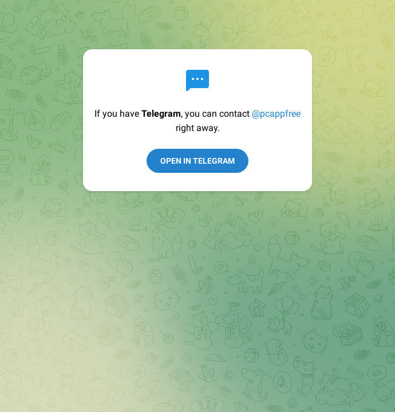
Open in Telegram (197, 160)
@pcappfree (276, 113)
